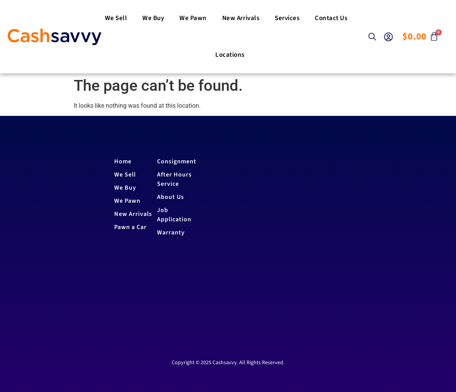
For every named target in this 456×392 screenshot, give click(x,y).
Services (287, 18)
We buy (153, 18)
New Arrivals (240, 18)
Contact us (331, 18)
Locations (230, 54)
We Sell (116, 18)
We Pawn (193, 18)
